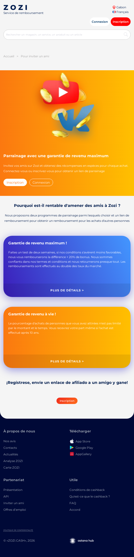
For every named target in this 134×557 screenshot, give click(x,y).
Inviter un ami (13, 503)
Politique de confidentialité (18, 530)
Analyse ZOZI (13, 461)
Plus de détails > (67, 290)
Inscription (121, 22)
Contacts (10, 448)
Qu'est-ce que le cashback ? (89, 496)
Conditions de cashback (87, 490)
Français (120, 11)
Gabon (119, 7)
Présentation (12, 490)
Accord (74, 509)
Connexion (100, 22)
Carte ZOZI (11, 467)
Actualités (10, 454)
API (6, 496)
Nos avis (9, 441)
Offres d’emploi (14, 509)
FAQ (72, 503)
